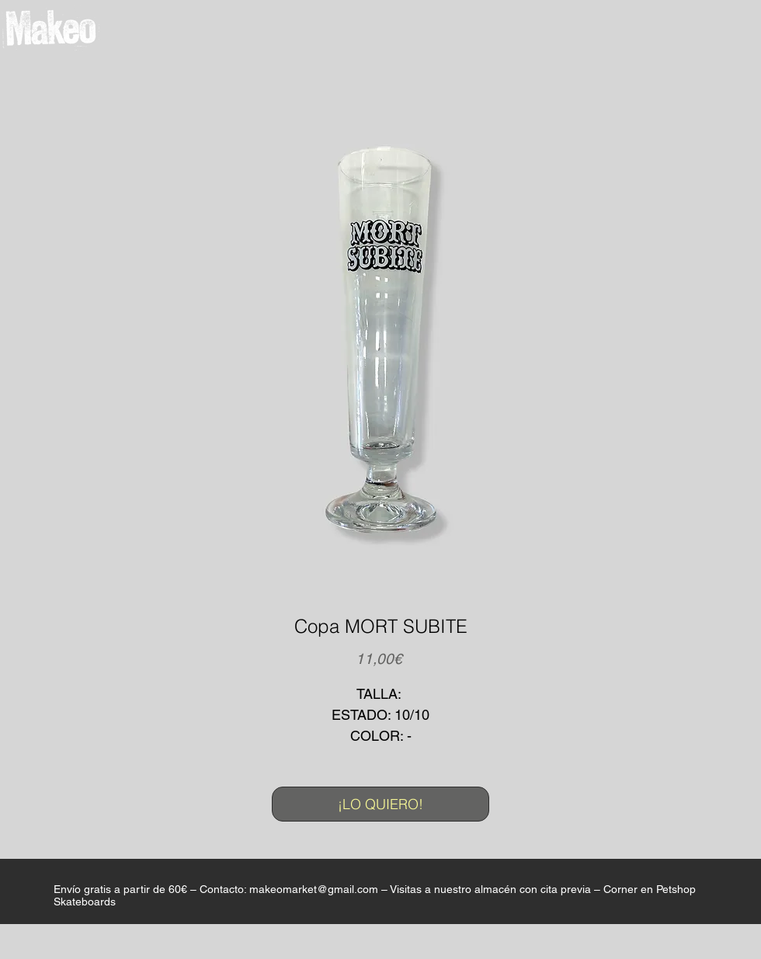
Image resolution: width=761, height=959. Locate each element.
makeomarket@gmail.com (313, 889)
